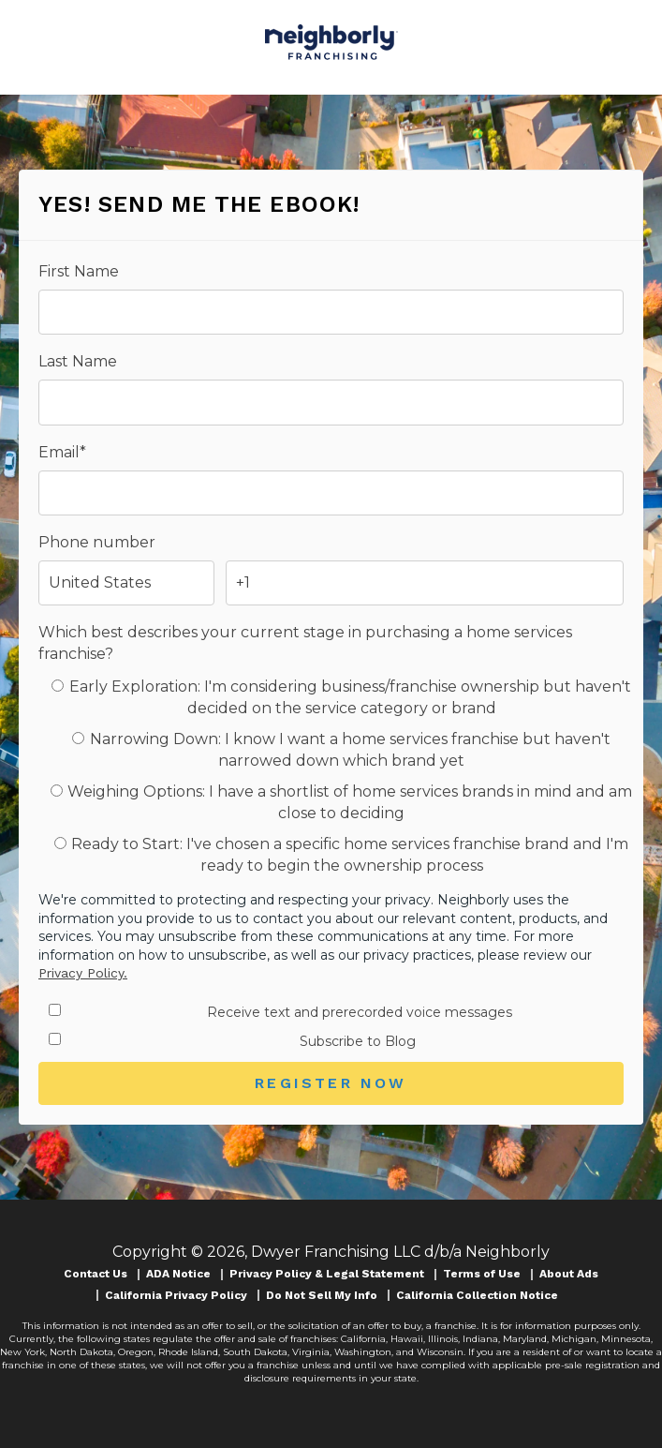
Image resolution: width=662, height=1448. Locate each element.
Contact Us (95, 1273)
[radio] (341, 698)
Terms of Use (482, 1273)
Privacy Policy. (82, 972)
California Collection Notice (477, 1295)
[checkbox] (331, 776)
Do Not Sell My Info (321, 1295)
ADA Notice (178, 1273)
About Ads (568, 1273)
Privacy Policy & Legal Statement (326, 1273)
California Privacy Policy (176, 1295)
